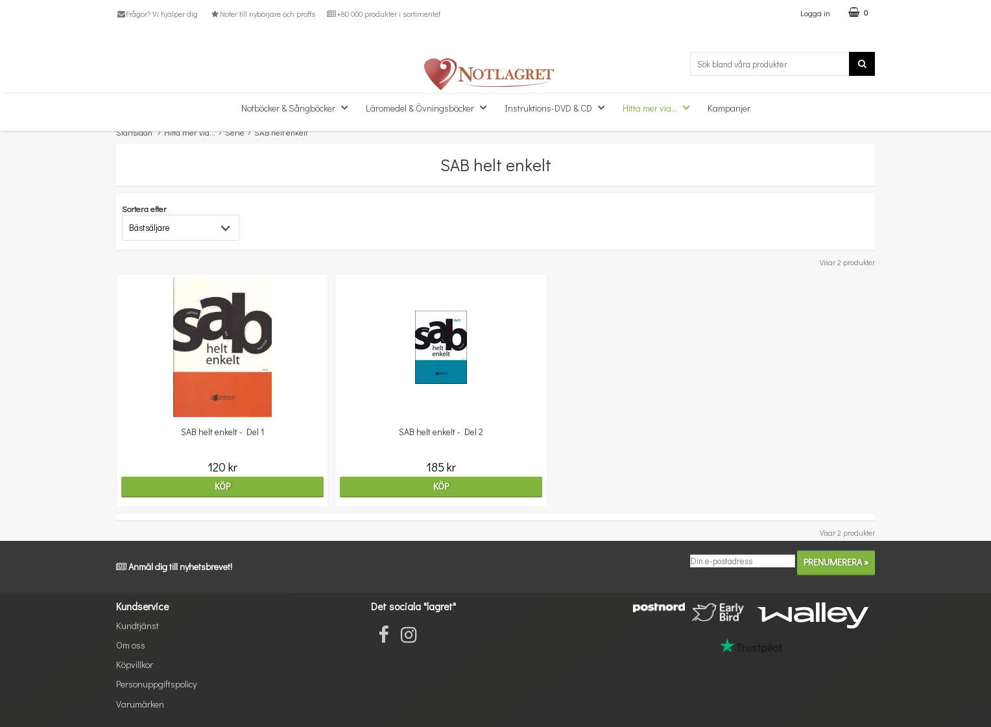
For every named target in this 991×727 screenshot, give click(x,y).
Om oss (130, 645)
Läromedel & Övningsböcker (430, 107)
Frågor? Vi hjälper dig (157, 13)
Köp (208, 486)
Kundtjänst (137, 625)
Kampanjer (729, 108)
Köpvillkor (134, 664)
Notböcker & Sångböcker (298, 107)
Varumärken (140, 704)
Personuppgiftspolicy (156, 684)
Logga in (815, 12)
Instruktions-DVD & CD (558, 107)
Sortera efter (144, 208)
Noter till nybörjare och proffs (262, 13)
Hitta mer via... (660, 107)
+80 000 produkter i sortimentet (383, 13)
